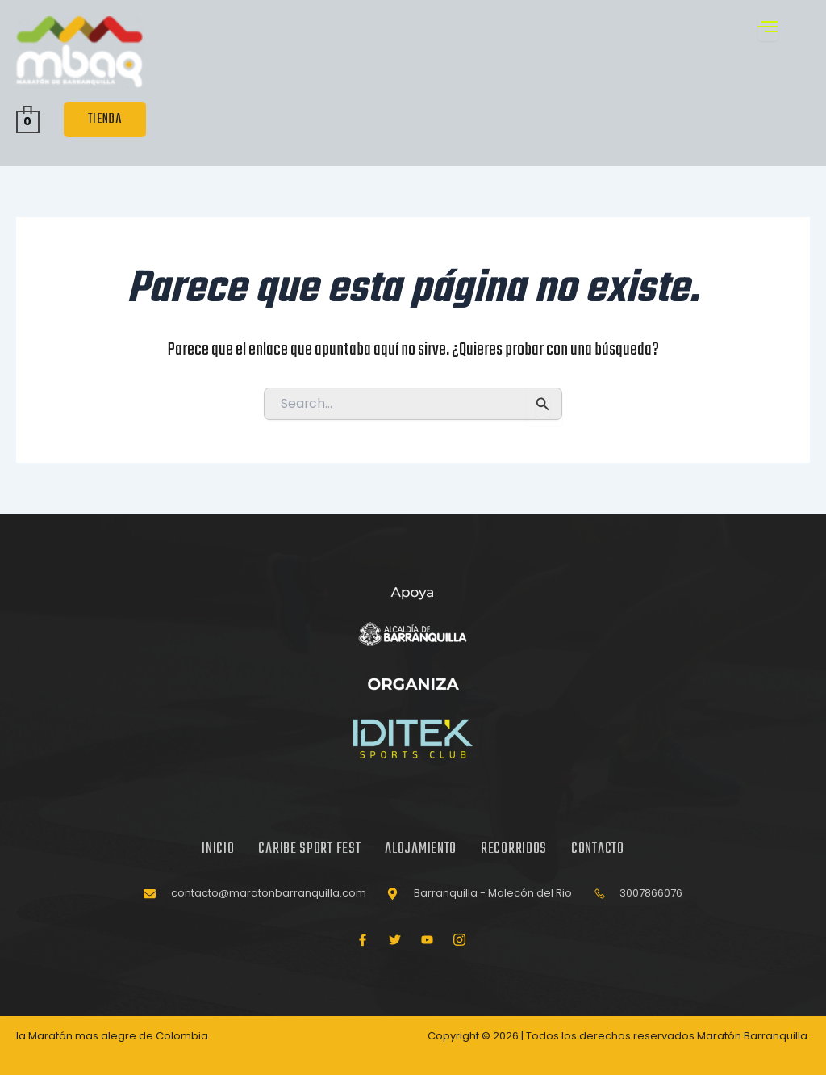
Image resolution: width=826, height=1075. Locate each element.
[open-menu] (767, 28)
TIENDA (105, 119)
